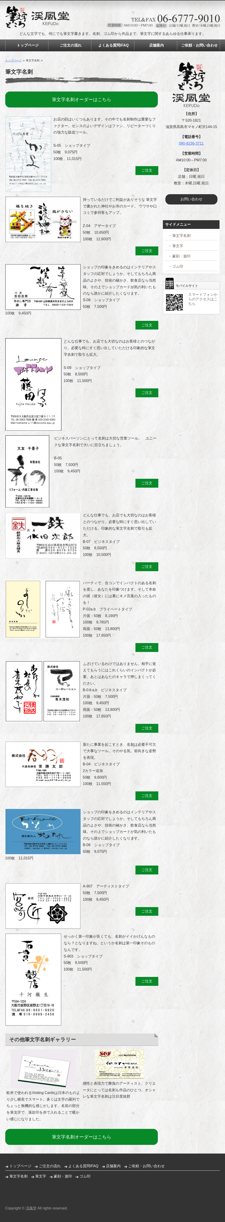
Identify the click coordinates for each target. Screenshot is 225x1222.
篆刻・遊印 (181, 256)
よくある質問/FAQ (113, 45)
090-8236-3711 (191, 143)
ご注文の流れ (71, 45)
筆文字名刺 (181, 236)
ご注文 (146, 170)
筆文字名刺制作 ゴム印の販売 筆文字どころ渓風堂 (37, 17)
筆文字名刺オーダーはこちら (81, 99)
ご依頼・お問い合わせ (199, 45)
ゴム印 (177, 266)
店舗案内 (156, 45)
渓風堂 (31, 1208)
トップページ (28, 45)
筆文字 (177, 246)
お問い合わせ (191, 199)
